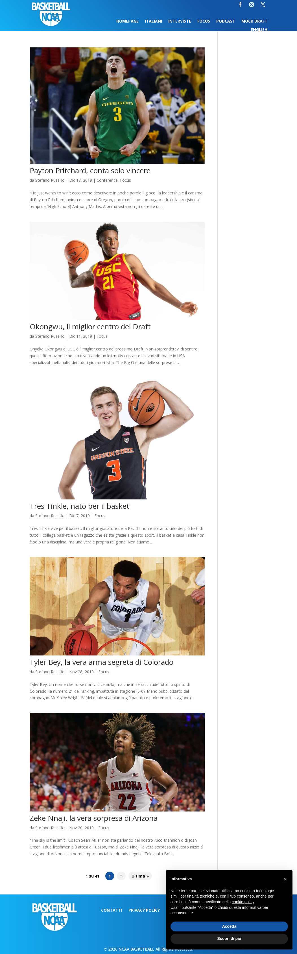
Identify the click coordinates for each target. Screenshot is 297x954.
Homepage (127, 21)
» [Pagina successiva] (121, 876)
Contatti (111, 910)
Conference (107, 180)
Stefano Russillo (50, 180)
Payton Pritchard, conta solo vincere (90, 170)
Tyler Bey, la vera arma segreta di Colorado (101, 662)
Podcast (225, 21)
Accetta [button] (229, 926)
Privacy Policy (144, 910)
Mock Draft (254, 21)
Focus (203, 21)
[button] (285, 879)
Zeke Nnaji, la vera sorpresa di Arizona (94, 818)
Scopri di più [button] (229, 938)
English (259, 30)
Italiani (153, 21)
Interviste (179, 21)
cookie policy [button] (243, 902)
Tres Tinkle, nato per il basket (79, 506)
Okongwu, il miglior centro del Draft (90, 326)
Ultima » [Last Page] (140, 876)
